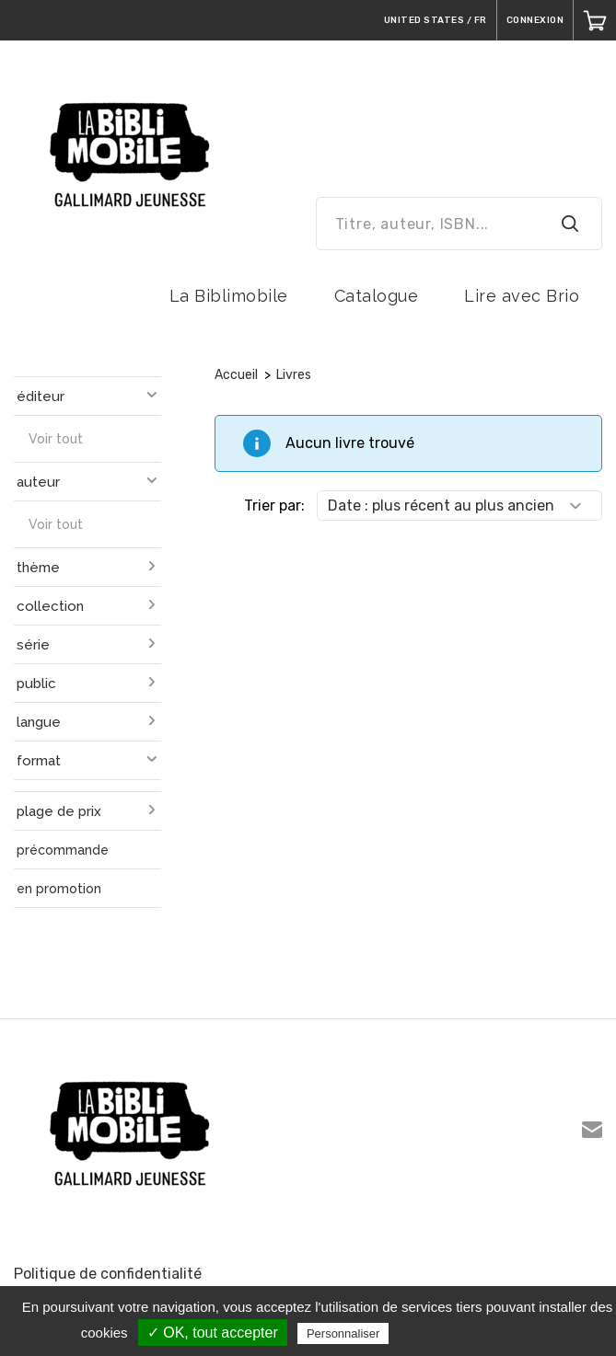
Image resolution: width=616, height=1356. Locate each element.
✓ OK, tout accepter (212, 1332)
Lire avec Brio (521, 295)
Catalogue (376, 295)
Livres (293, 375)
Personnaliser (343, 1333)
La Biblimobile (228, 295)
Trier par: (274, 505)
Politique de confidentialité (108, 1273)
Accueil (236, 375)
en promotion (59, 888)
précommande (63, 850)
